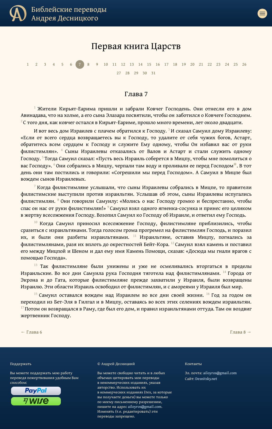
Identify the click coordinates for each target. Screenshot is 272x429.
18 (175, 64)
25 (236, 64)
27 (119, 72)
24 (227, 64)
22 (210, 64)
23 (218, 64)
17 (166, 64)
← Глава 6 (31, 331)
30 (145, 72)
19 (184, 64)
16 (158, 64)
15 (149, 64)
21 (201, 64)
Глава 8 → (241, 331)
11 (114, 64)
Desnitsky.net (206, 378)
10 (106, 64)
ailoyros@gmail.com (144, 406)
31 (153, 72)
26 (244, 64)
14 (140, 64)
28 (127, 72)
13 (132, 64)
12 (123, 64)
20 (192, 64)
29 (136, 72)
